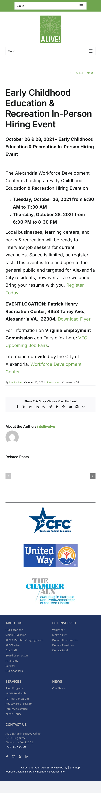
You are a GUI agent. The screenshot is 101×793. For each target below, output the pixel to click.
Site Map (74, 767)
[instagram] (13, 756)
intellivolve (15, 382)
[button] (8, 476)
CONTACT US (16, 724)
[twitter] (20, 756)
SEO (29, 771)
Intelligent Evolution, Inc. (51, 771)
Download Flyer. (75, 319)
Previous (78, 72)
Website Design (14, 771)
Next (90, 72)
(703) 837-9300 (15, 746)
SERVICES (13, 681)
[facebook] (6, 756)
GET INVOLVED (64, 623)
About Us (13, 623)
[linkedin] (26, 756)
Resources (53, 382)
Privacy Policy (59, 767)
